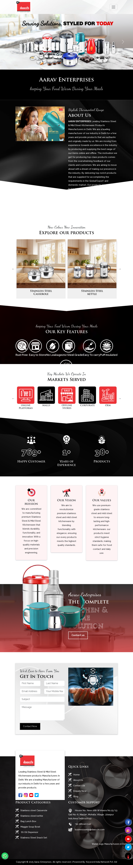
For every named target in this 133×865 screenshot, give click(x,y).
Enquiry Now (79, 791)
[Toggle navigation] (113, 7)
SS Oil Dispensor (29, 832)
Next (119, 268)
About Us (78, 780)
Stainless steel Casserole (33, 810)
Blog (75, 796)
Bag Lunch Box (28, 821)
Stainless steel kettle (31, 816)
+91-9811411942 (82, 824)
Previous (13, 268)
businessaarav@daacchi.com (89, 829)
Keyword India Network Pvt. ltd (101, 862)
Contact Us (79, 785)
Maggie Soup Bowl (30, 826)
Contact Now (30, 726)
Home (76, 774)
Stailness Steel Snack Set (33, 837)
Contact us (78, 635)
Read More (78, 200)
